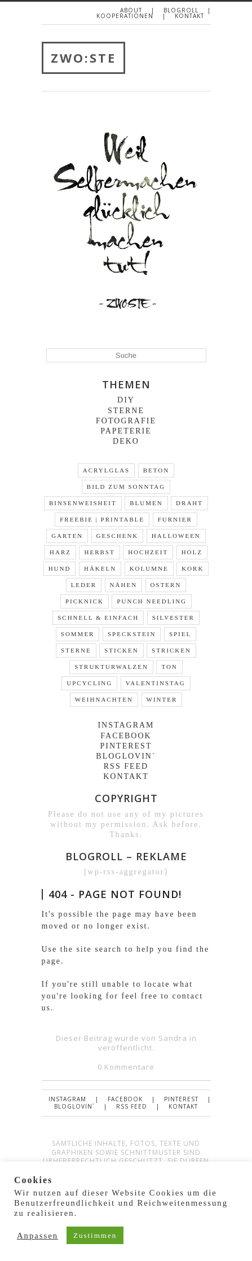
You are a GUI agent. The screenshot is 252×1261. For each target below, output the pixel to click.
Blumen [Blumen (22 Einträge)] (146, 503)
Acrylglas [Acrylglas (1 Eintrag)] (106, 470)
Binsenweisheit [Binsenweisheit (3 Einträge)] (83, 503)
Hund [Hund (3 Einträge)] (59, 568)
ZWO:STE (83, 57)
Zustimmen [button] (95, 1235)
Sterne (126, 410)
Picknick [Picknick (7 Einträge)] (84, 601)
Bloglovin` (126, 756)
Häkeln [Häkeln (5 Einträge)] (100, 568)
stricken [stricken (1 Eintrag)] (171, 650)
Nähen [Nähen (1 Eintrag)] (124, 584)
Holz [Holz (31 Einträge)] (192, 552)
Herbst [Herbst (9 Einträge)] (99, 552)
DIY (126, 400)
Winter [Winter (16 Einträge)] (162, 699)
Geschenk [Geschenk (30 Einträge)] (117, 535)
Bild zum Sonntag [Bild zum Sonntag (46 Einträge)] (126, 486)
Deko (126, 441)
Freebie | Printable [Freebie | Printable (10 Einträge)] (102, 519)
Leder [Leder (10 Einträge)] (83, 584)
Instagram (126, 725)
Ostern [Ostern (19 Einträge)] (166, 584)
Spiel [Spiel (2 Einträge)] (180, 633)
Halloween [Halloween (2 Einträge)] (176, 535)
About (131, 10)
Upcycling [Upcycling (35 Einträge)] (89, 683)
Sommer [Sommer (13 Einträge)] (78, 633)
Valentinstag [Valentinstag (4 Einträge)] (155, 683)
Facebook (125, 736)
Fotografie (126, 421)
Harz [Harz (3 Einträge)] (60, 552)
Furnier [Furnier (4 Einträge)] (175, 519)
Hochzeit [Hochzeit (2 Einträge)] (148, 552)
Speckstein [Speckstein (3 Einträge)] (132, 633)
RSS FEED (126, 766)
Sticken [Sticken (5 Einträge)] (121, 650)
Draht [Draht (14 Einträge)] (189, 503)
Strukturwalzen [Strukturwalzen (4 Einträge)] (111, 666)
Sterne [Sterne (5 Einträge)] (76, 650)
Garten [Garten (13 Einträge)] (67, 535)
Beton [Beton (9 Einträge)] (156, 470)
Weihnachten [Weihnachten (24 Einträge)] (104, 699)
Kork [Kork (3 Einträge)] (193, 568)
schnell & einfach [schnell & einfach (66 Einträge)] (98, 617)
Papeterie (126, 431)
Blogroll (180, 10)
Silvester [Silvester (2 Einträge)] (173, 617)
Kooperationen (124, 16)
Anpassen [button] (37, 1235)
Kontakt (189, 16)
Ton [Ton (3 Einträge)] (169, 666)
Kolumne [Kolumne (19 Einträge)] (149, 568)
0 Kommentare (126, 1067)
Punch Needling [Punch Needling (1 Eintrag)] (152, 601)
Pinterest (126, 746)
